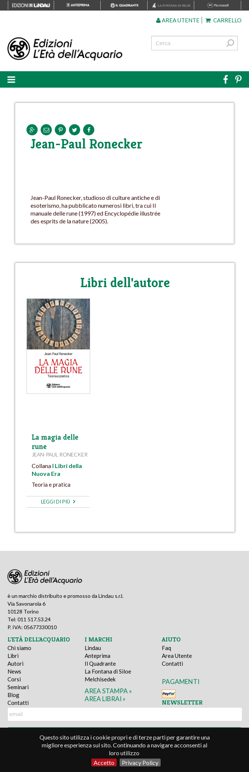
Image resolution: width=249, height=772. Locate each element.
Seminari (18, 687)
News (14, 671)
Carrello (223, 20)
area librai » (105, 699)
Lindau (93, 647)
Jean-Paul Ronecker (60, 454)
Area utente (177, 20)
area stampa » (108, 691)
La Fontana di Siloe (108, 671)
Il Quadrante (100, 663)
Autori (15, 663)
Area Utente (177, 655)
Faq (166, 647)
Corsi (14, 679)
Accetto (104, 762)
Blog (13, 694)
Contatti (18, 702)
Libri (13, 655)
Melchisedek (100, 679)
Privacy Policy (140, 762)
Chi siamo (19, 647)
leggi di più (58, 502)
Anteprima (97, 655)
